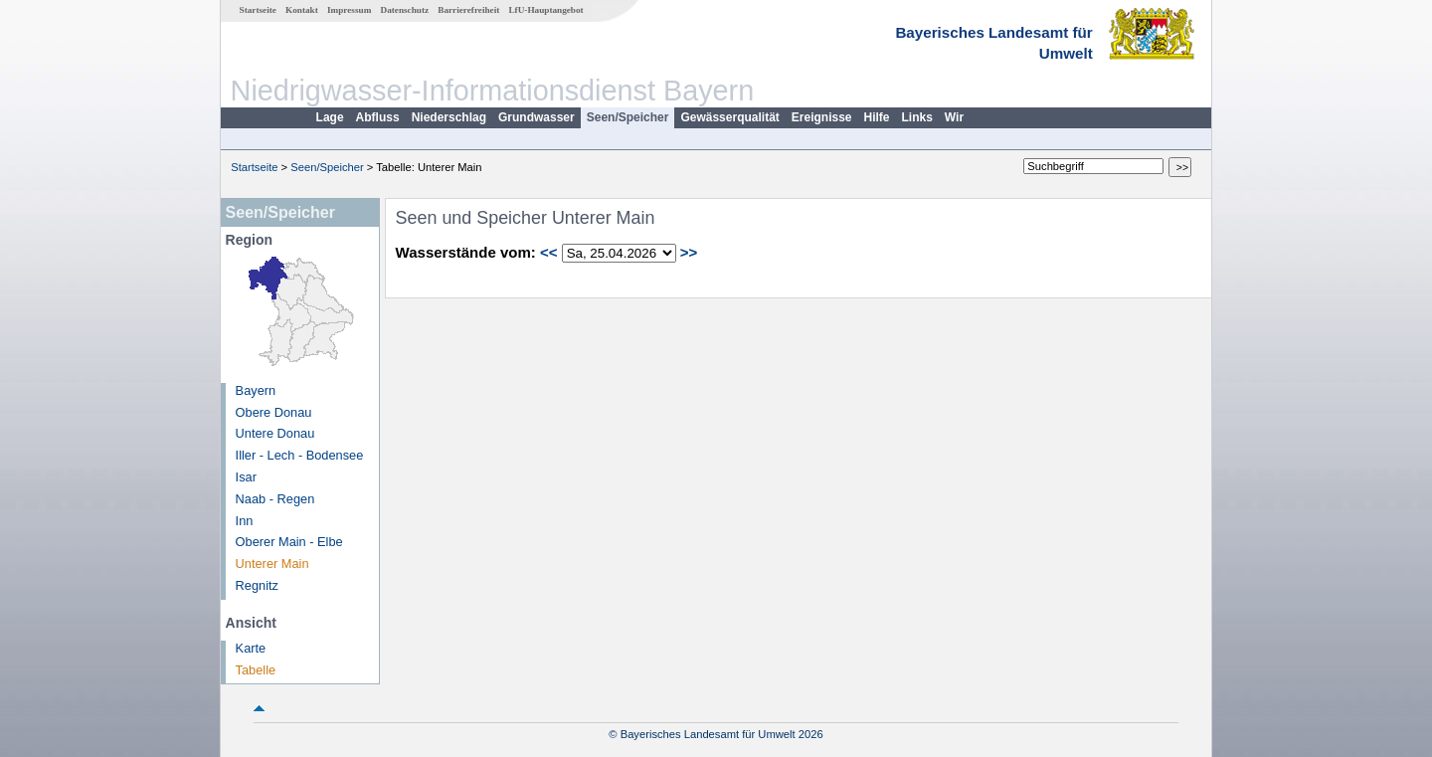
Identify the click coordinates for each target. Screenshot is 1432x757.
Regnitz (257, 585)
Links (917, 117)
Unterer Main (272, 563)
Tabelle (256, 669)
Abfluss (378, 117)
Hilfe (877, 117)
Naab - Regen (275, 498)
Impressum (349, 10)
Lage (330, 117)
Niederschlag (449, 117)
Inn (245, 520)
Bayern (256, 390)
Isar (246, 477)
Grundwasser (536, 117)
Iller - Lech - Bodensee (300, 455)
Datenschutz (405, 10)
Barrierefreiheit (468, 10)
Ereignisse (822, 117)
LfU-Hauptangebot (545, 10)
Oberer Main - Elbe (289, 541)
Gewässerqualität (729, 117)
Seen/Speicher (628, 117)
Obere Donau (274, 412)
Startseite (258, 10)
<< (549, 252)
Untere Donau (275, 433)
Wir (954, 117)
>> (689, 252)
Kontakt (301, 10)
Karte (251, 648)
